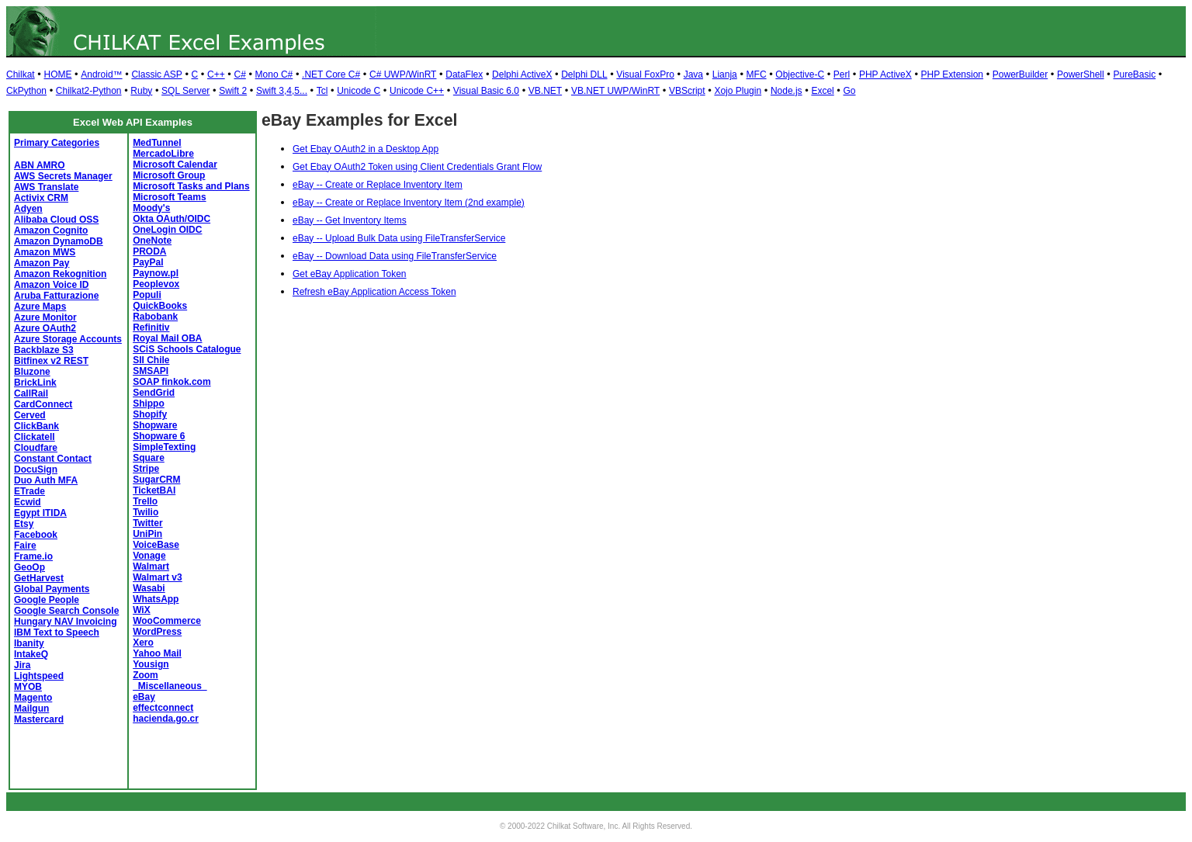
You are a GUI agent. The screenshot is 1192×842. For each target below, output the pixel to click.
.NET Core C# (331, 74)
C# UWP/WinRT (402, 74)
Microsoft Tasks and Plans (191, 186)
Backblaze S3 (44, 350)
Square (149, 457)
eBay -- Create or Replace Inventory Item (378, 184)
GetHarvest (39, 578)
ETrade (29, 491)
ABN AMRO (39, 165)
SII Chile (151, 360)
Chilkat (20, 74)
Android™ (101, 74)
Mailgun (31, 708)
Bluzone (32, 371)
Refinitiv (151, 327)
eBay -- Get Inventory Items (350, 220)
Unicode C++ (417, 90)
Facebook (35, 534)
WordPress (157, 631)
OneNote (152, 240)
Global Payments (51, 589)
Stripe (146, 468)
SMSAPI (150, 371)
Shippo (149, 403)
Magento (33, 697)
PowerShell (1080, 74)
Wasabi (149, 588)
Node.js (786, 90)
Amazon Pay (41, 263)
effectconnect (163, 707)
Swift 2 (233, 90)
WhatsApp (155, 599)
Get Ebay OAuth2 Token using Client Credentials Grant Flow (417, 166)
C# (239, 74)
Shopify (150, 414)
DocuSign (35, 469)
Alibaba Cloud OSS (56, 219)
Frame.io (33, 556)
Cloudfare (35, 447)
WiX (142, 610)
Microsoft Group (169, 175)
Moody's (151, 208)
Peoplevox (156, 284)
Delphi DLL (584, 74)
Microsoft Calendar (175, 164)
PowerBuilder (1020, 74)
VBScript (687, 90)
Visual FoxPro (645, 74)
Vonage (149, 555)
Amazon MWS (44, 252)
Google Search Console (66, 610)
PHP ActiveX (885, 74)
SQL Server (185, 90)
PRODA (149, 251)
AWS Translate (46, 187)
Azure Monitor (45, 317)
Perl (841, 74)
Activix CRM (41, 197)
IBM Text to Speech (56, 632)
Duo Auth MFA (46, 480)
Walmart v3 (157, 577)
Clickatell (34, 436)
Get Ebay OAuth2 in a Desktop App (365, 149)
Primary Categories (56, 142)
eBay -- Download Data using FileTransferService (395, 256)
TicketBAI (154, 490)
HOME (57, 74)
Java (693, 74)
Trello (145, 501)
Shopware (155, 425)
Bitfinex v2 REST (51, 360)
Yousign (150, 664)
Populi (147, 294)
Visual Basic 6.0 (486, 90)
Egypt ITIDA (40, 513)
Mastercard (39, 719)
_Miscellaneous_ (169, 686)
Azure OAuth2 (45, 328)
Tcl (322, 90)
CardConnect (43, 404)
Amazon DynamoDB (58, 241)
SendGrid (154, 392)
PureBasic (1134, 74)
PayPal (148, 262)
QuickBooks (160, 305)
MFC (757, 74)
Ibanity (29, 643)
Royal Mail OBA (167, 338)
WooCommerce (167, 620)
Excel (822, 90)
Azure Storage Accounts (68, 339)
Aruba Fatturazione (56, 295)
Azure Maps (40, 306)
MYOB (28, 686)
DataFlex (464, 74)
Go (850, 90)
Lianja (724, 74)
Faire (25, 545)
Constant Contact (53, 458)
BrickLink (35, 382)
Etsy (23, 523)
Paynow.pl (155, 273)
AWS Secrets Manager (63, 176)
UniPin (147, 533)
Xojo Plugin (737, 90)
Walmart (151, 566)
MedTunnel (157, 142)
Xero (143, 642)
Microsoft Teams (169, 197)
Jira (22, 665)
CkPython (26, 90)
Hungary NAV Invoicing (65, 621)
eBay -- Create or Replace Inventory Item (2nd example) (409, 202)
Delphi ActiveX (522, 74)
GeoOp (29, 567)
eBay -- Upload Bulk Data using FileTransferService (399, 238)
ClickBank (36, 426)
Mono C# (274, 74)
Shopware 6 (159, 436)
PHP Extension (952, 74)
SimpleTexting (164, 447)
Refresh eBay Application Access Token (374, 291)
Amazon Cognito (51, 230)
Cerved (30, 415)
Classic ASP (156, 74)
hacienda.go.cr (166, 718)
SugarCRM (156, 479)
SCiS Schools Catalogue (187, 349)
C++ (216, 74)
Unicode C (358, 90)
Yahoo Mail (157, 653)
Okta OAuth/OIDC (171, 218)
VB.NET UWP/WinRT (615, 90)
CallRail (31, 393)
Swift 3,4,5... (281, 90)
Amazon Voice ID (51, 284)
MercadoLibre (163, 153)
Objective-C (799, 74)
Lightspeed (39, 675)
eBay (144, 696)
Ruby (141, 90)
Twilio (145, 512)
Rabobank (155, 316)
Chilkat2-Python (89, 90)
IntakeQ (31, 654)
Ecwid (27, 502)
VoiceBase (156, 544)
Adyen (28, 208)
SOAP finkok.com (171, 381)
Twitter (147, 523)
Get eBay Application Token (350, 274)
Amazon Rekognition (60, 274)
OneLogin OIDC (167, 229)
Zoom (145, 675)
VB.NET (545, 90)
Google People (46, 599)
